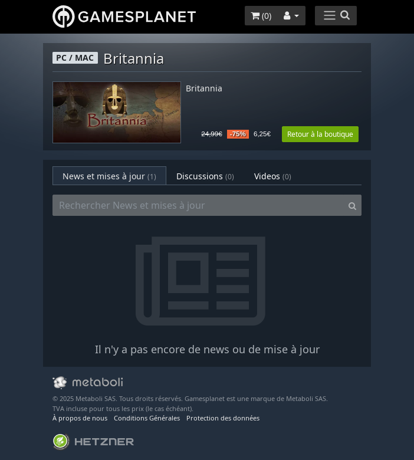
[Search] (352, 205)
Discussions (205, 176)
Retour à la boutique (320, 134)
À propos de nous (79, 417)
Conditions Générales (147, 417)
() (261, 15)
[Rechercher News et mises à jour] (198, 205)
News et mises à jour (109, 176)
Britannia (204, 89)
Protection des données (222, 417)
